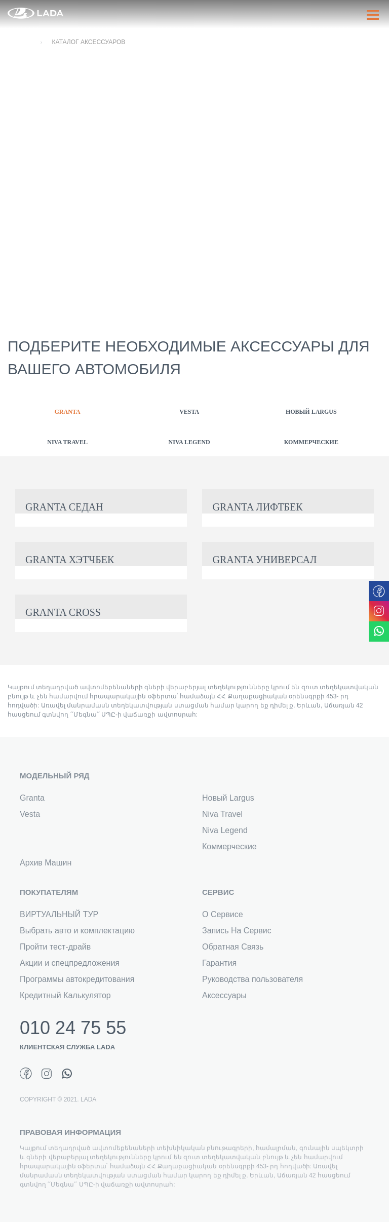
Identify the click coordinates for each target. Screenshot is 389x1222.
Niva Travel (222, 814)
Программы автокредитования (77, 979)
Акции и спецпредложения (70, 963)
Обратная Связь (232, 946)
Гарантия (219, 963)
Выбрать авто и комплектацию (77, 930)
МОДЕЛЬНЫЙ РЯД (55, 775)
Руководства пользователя (252, 979)
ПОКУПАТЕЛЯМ (49, 892)
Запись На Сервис (236, 930)
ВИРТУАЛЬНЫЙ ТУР (59, 914)
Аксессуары (224, 995)
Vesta (30, 814)
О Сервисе (222, 914)
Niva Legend (225, 830)
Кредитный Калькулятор (65, 995)
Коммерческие (229, 846)
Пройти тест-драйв (55, 946)
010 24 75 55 (73, 1028)
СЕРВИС (218, 892)
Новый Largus (228, 798)
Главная (19, 42)
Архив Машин (45, 862)
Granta (32, 798)
